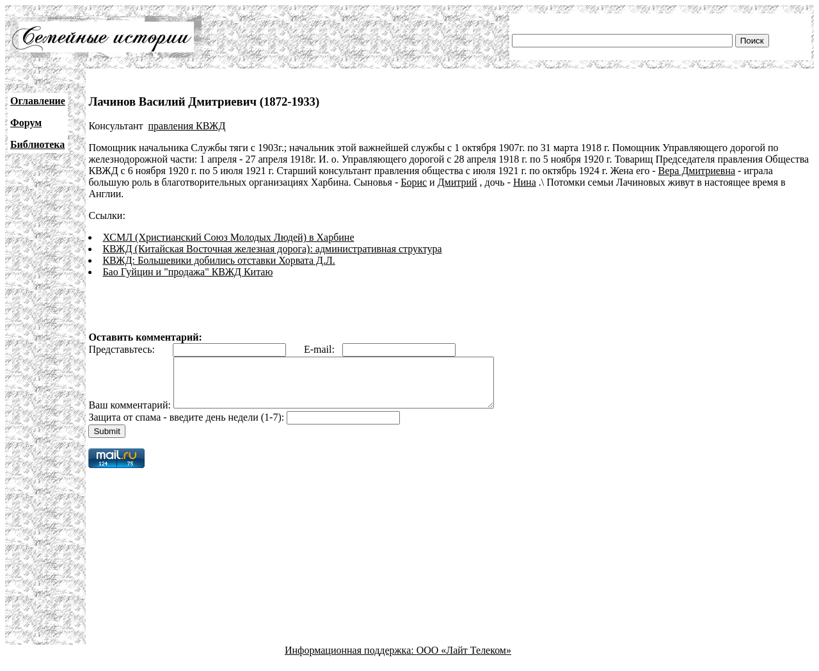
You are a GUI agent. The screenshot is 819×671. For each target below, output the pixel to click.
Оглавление (37, 100)
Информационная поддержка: (351, 659)
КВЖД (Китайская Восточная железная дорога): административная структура (271, 248)
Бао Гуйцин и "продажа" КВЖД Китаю (187, 271)
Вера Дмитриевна (697, 170)
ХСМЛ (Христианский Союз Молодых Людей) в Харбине (228, 237)
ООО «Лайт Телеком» (464, 659)
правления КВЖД (187, 125)
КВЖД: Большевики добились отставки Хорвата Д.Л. (218, 260)
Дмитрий (457, 182)
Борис (414, 182)
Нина (524, 182)
